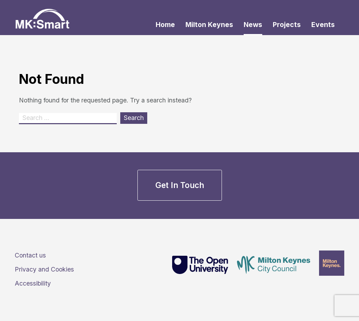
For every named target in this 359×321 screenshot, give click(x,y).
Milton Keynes (209, 24)
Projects (287, 24)
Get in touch (179, 185)
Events (323, 24)
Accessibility (33, 283)
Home (165, 24)
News (253, 24)
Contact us (30, 255)
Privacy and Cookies (44, 269)
